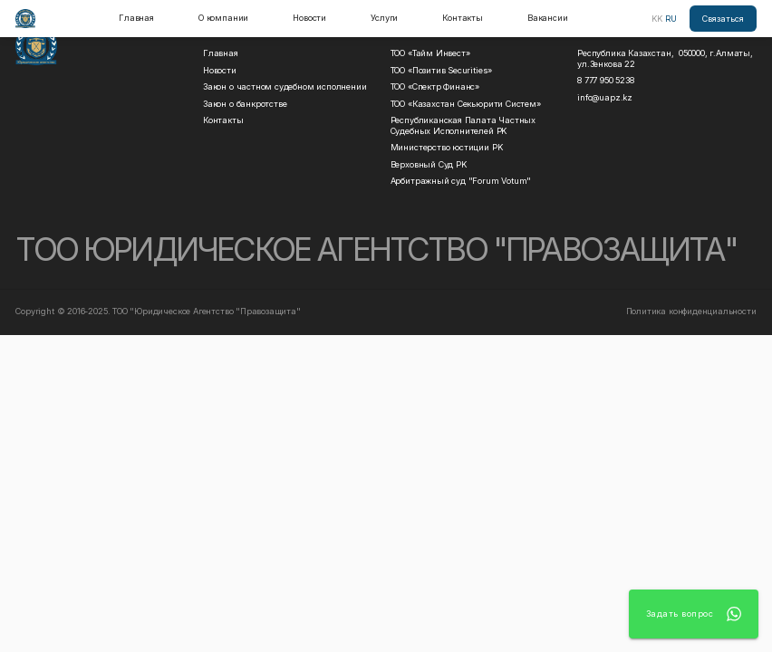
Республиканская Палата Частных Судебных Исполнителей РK (466, 125)
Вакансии (547, 18)
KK (656, 19)
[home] (24, 18)
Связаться (723, 19)
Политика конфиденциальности (691, 311)
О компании (223, 18)
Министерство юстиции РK (447, 147)
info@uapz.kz (604, 97)
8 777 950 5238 (605, 80)
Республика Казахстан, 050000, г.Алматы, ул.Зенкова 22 (665, 58)
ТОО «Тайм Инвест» (430, 53)
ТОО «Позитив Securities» (442, 70)
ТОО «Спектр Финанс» (435, 86)
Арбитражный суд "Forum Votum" (461, 181)
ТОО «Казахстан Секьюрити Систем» (466, 104)
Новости (309, 18)
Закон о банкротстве (244, 104)
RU (671, 19)
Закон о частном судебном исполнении (285, 86)
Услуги (384, 18)
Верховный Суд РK (429, 164)
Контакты (462, 18)
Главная (136, 18)
